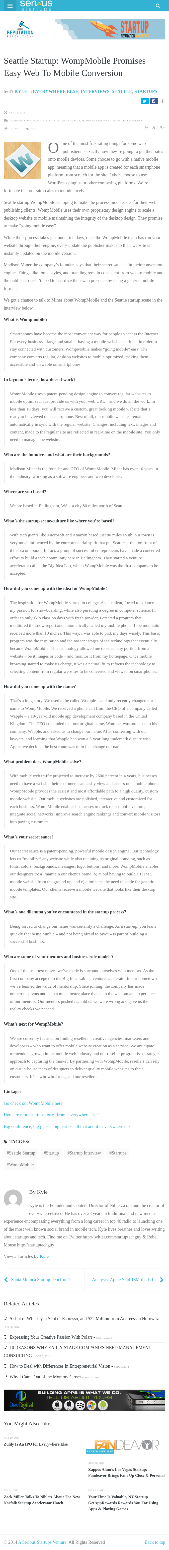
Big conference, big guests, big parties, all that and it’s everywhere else (67, 1126)
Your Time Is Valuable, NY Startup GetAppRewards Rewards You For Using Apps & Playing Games (123, 1503)
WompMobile (21, 1164)
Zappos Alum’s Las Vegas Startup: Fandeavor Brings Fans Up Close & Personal (126, 1472)
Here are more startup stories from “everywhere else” (52, 1114)
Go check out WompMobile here (33, 1103)
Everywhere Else (55, 91)
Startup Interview (85, 1153)
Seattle (122, 91)
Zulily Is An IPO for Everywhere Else (36, 1444)
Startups (145, 91)
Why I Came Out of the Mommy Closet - (51, 1376)
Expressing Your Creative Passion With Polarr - (58, 1337)
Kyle (18, 91)
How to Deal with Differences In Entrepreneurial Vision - (66, 1366)
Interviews (95, 91)
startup (52, 1153)
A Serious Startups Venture (42, 1542)
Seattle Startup (22, 1153)
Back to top (155, 1542)
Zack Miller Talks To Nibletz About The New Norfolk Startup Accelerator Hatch (42, 1500)
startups (119, 1153)
